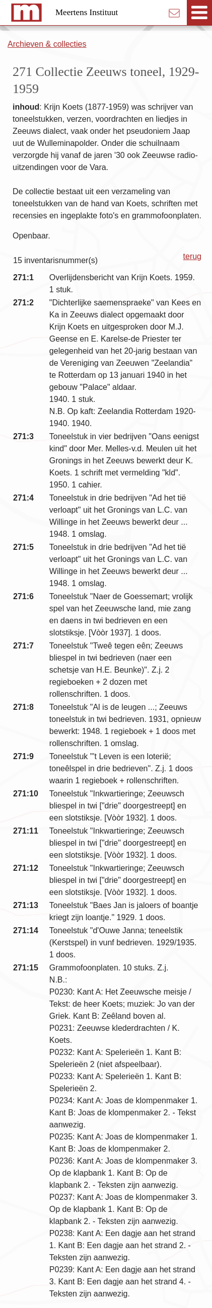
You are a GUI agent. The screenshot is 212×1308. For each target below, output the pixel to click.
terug (192, 256)
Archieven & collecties (47, 44)
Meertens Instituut (86, 12)
